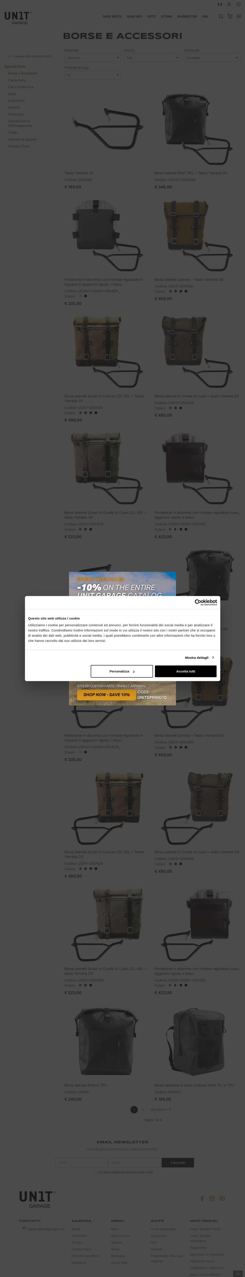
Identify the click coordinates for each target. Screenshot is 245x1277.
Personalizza (122, 671)
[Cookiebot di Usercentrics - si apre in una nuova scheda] (198, 602)
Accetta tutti (185, 671)
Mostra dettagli (197, 657)
